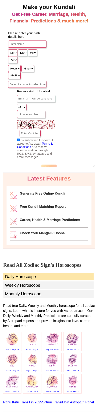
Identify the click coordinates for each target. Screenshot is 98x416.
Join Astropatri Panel (78, 402)
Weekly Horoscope (22, 285)
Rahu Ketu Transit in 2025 (22, 402)
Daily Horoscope (20, 276)
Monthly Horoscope (23, 294)
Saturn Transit (52, 402)
